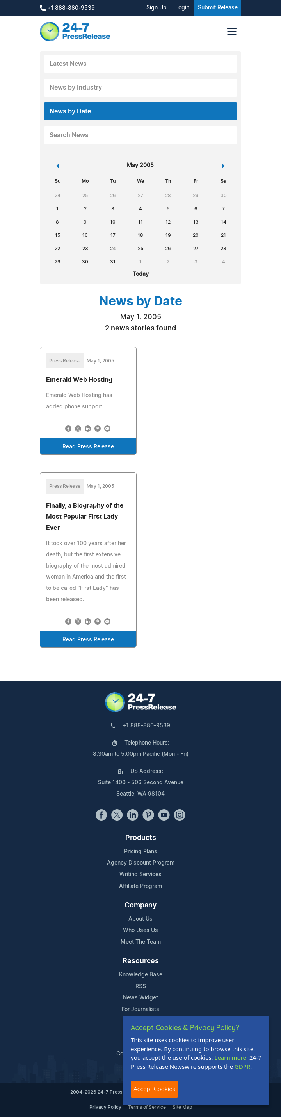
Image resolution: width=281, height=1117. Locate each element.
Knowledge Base (140, 975)
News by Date (70, 111)
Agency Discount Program (140, 863)
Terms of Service (147, 1107)
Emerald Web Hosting (79, 380)
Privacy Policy (105, 1107)
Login (182, 8)
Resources (141, 961)
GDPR (242, 1066)
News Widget (140, 998)
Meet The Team (141, 942)
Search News (69, 135)
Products (140, 838)
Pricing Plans (140, 851)
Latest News (68, 64)
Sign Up (156, 8)
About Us (140, 919)
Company (140, 905)
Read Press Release (88, 447)
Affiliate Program (140, 886)
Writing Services (140, 874)
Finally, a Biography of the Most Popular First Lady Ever (85, 517)
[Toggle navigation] (231, 31)
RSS (140, 986)
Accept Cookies (154, 1088)
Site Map (182, 1107)
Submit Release (218, 8)
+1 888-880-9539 (67, 8)
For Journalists (140, 1009)
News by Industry (76, 88)
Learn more (231, 1057)
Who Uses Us (140, 930)
